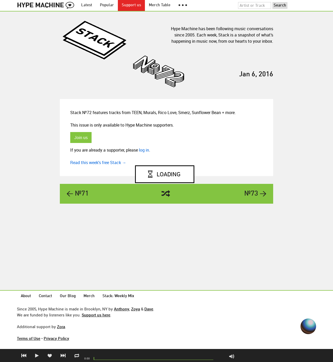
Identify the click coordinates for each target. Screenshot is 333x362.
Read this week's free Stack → (98, 162)
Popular (107, 5)
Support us (131, 5)
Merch (89, 296)
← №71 (77, 193)
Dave (148, 308)
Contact (45, 296)
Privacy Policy (56, 338)
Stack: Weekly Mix (118, 296)
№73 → (255, 193)
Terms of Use (28, 338)
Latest (86, 5)
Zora (61, 326)
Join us (81, 137)
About (26, 296)
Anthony (121, 308)
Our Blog (68, 296)
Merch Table (159, 5)
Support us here (96, 314)
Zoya (135, 308)
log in (144, 150)
